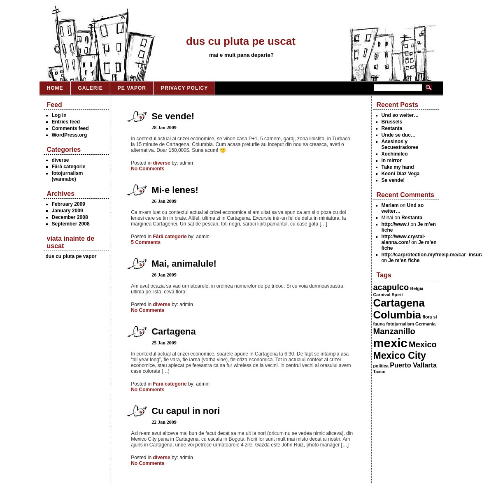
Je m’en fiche (403, 260)
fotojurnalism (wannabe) (67, 176)
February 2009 (68, 204)
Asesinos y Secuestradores (400, 144)
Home (55, 88)
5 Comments (146, 242)
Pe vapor (132, 88)
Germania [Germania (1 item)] (425, 323)
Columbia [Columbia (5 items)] (397, 315)
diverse (60, 160)
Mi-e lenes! (174, 190)
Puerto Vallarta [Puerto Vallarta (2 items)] (413, 365)
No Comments (147, 169)
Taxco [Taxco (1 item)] (379, 371)
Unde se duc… (399, 135)
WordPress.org (69, 135)
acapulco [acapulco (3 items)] (391, 287)
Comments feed (70, 128)
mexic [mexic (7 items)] (390, 343)
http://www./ (396, 224)
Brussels (392, 122)
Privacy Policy (184, 88)
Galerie (90, 88)
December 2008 (70, 217)
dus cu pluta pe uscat (241, 41)
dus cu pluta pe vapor (71, 256)
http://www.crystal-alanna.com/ (404, 239)
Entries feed (66, 122)
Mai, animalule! (184, 263)
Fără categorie (69, 167)
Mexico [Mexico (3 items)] (423, 344)
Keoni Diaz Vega (401, 174)
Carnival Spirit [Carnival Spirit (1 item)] (388, 294)
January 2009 (67, 211)
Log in (59, 115)
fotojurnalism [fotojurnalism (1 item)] (400, 323)
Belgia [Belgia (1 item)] (417, 288)
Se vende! (393, 180)
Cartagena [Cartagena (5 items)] (399, 303)
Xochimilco (395, 154)
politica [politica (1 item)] (381, 365)
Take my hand (398, 167)
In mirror (392, 160)
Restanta (392, 128)
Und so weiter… (400, 115)
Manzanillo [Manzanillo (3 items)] (394, 331)
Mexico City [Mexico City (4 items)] (399, 355)
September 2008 (71, 224)
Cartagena (173, 331)
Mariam (390, 205)
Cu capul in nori (185, 411)
